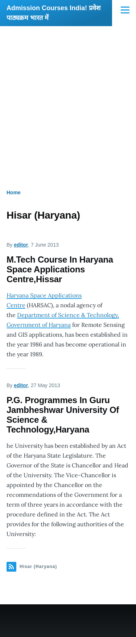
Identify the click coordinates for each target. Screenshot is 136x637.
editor (21, 245)
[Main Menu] (125, 9)
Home (14, 192)
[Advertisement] (68, 98)
